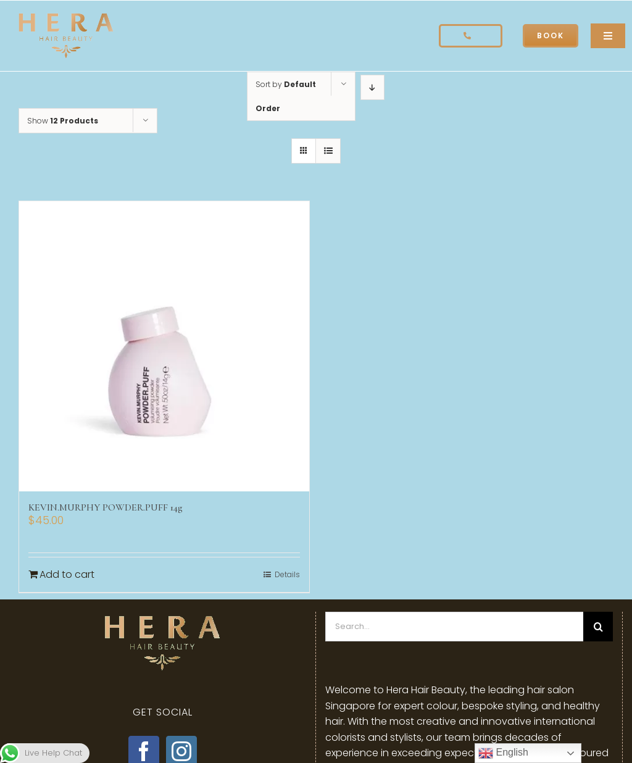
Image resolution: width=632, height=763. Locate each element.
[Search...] (454, 626)
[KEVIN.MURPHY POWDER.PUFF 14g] (164, 346)
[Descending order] (372, 87)
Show (62, 120)
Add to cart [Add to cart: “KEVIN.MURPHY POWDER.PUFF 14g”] (67, 574)
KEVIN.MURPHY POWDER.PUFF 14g (105, 507)
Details (287, 574)
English (503, 753)
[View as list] (328, 151)
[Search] (598, 626)
